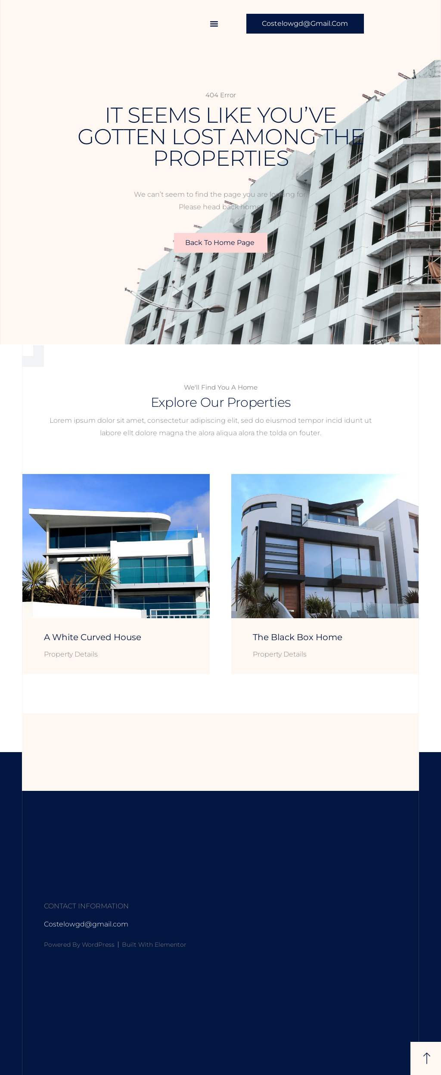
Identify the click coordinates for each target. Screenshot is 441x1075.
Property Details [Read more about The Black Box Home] (280, 654)
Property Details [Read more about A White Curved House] (71, 654)
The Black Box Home (297, 637)
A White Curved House (92, 637)
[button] (214, 23)
